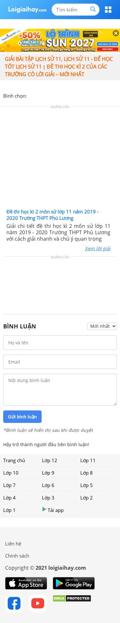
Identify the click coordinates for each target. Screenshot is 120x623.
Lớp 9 (48, 472)
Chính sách (17, 555)
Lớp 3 (48, 497)
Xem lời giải (97, 248)
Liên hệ (13, 543)
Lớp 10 (11, 472)
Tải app (53, 510)
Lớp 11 (88, 460)
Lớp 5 (86, 485)
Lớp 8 (86, 472)
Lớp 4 (9, 497)
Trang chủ (14, 460)
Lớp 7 (9, 485)
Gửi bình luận (22, 416)
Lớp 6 (48, 485)
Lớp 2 (86, 497)
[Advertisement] (60, 159)
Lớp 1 (9, 510)
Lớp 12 (49, 460)
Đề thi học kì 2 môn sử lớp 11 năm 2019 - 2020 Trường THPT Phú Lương (52, 214)
